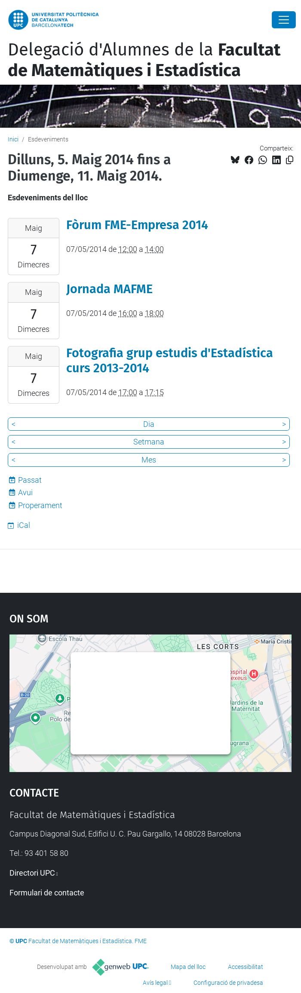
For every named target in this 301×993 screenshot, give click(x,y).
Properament (40, 505)
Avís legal (155, 982)
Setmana (148, 441)
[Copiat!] (289, 160)
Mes (148, 459)
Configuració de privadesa (228, 982)
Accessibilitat (245, 966)
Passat (30, 479)
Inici (13, 139)
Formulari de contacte (46, 892)
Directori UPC (32, 872)
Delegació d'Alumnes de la (144, 60)
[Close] (284, 19)
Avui (25, 492)
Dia (148, 424)
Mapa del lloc (188, 966)
